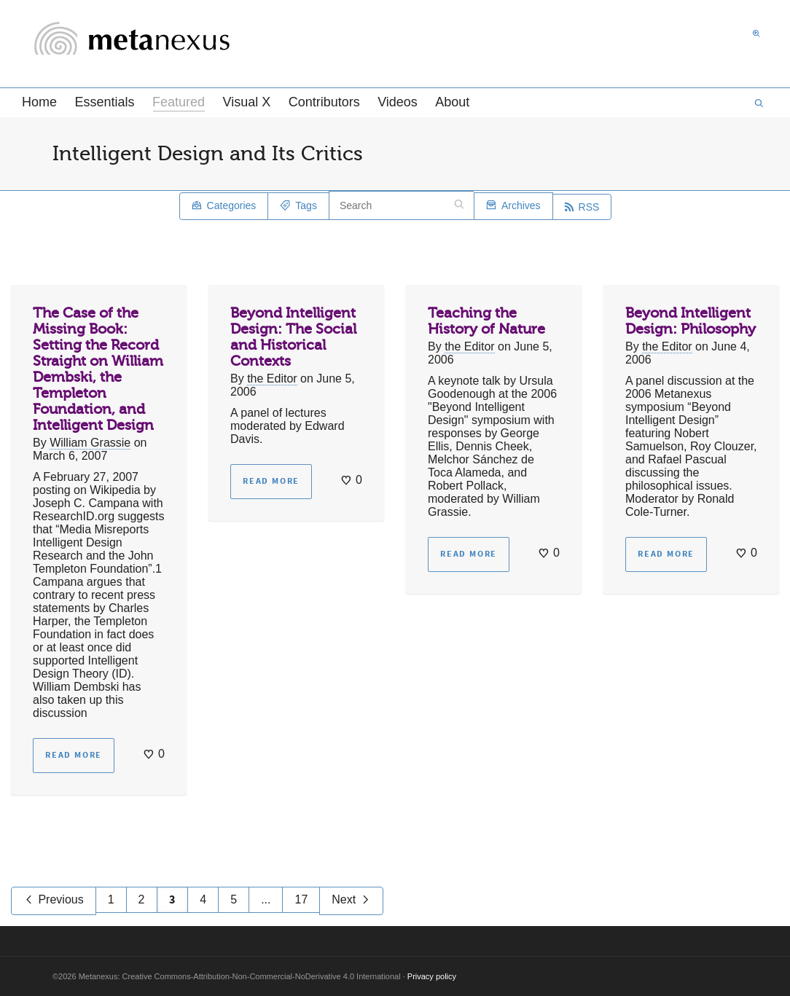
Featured (178, 103)
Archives (513, 206)
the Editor (272, 378)
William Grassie (90, 442)
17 (301, 899)
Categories (224, 206)
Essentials (104, 102)
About (452, 102)
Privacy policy (431, 976)
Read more (73, 755)
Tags (298, 206)
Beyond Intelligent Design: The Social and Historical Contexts (293, 337)
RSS (582, 207)
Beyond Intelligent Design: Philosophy (690, 321)
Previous (53, 901)
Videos (398, 102)
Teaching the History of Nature (486, 321)
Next (351, 901)
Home (39, 102)
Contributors (324, 102)
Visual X (246, 102)
